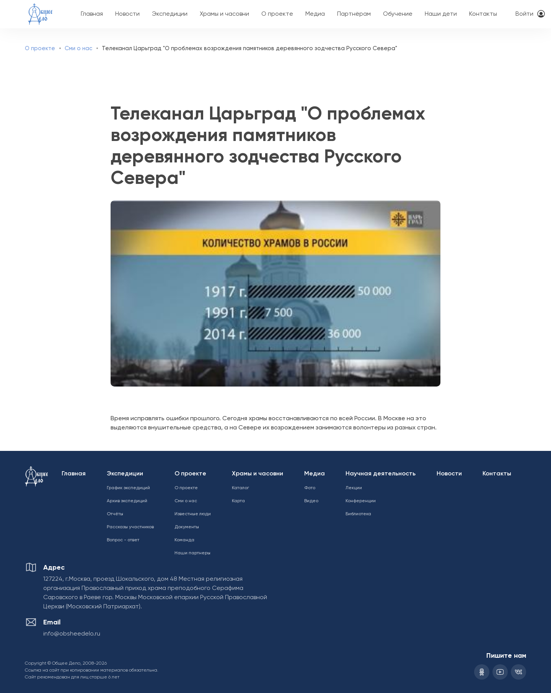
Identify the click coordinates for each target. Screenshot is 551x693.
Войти (524, 14)
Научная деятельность (381, 474)
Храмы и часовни (224, 14)
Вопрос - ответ (123, 540)
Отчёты (115, 514)
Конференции (361, 501)
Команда (184, 540)
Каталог (240, 488)
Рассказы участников (130, 527)
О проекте (277, 14)
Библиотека (358, 514)
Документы (186, 527)
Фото (309, 488)
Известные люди (192, 514)
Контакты (483, 14)
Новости (127, 14)
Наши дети (441, 14)
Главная (92, 14)
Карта (238, 501)
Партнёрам (354, 14)
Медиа (315, 14)
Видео (311, 501)
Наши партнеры (192, 553)
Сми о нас (78, 48)
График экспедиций (128, 488)
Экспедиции (169, 14)
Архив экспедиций (127, 501)
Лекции (354, 488)
